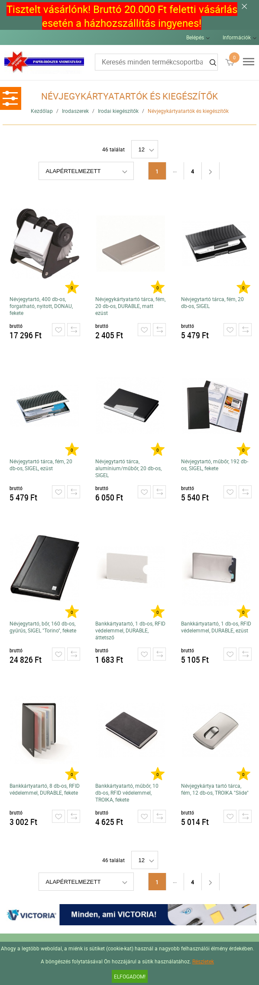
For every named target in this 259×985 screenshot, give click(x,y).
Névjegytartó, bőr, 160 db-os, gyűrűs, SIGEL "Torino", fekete (43, 627)
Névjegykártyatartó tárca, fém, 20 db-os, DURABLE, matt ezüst (130, 305)
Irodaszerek (75, 110)
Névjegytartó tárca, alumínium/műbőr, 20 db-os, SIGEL (128, 468)
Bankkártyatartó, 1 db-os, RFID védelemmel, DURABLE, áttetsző (130, 630)
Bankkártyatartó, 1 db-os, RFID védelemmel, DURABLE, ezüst (216, 627)
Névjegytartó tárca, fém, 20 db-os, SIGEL (212, 302)
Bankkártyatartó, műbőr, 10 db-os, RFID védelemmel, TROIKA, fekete (127, 792)
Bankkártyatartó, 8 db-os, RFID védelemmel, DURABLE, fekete (45, 789)
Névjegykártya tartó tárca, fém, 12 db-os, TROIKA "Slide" (215, 789)
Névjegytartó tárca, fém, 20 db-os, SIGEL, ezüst (41, 465)
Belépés (195, 37)
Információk (237, 37)
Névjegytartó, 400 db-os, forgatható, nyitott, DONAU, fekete (41, 305)
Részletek (203, 961)
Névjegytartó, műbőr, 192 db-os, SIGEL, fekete (214, 465)
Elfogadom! (130, 976)
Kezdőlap (42, 110)
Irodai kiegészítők (118, 110)
